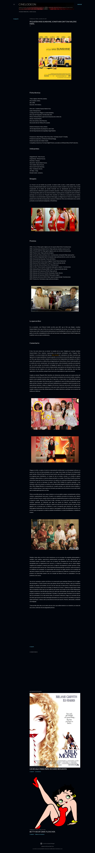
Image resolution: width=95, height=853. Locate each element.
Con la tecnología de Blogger (47, 843)
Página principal (23, 11)
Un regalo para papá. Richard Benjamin (48, 769)
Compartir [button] (15, 18)
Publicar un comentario (39, 834)
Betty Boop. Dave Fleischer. (42, 832)
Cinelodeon (27, 4)
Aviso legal (32, 11)
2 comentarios (38, 771)
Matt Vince (51, 846)
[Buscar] (80, 4)
